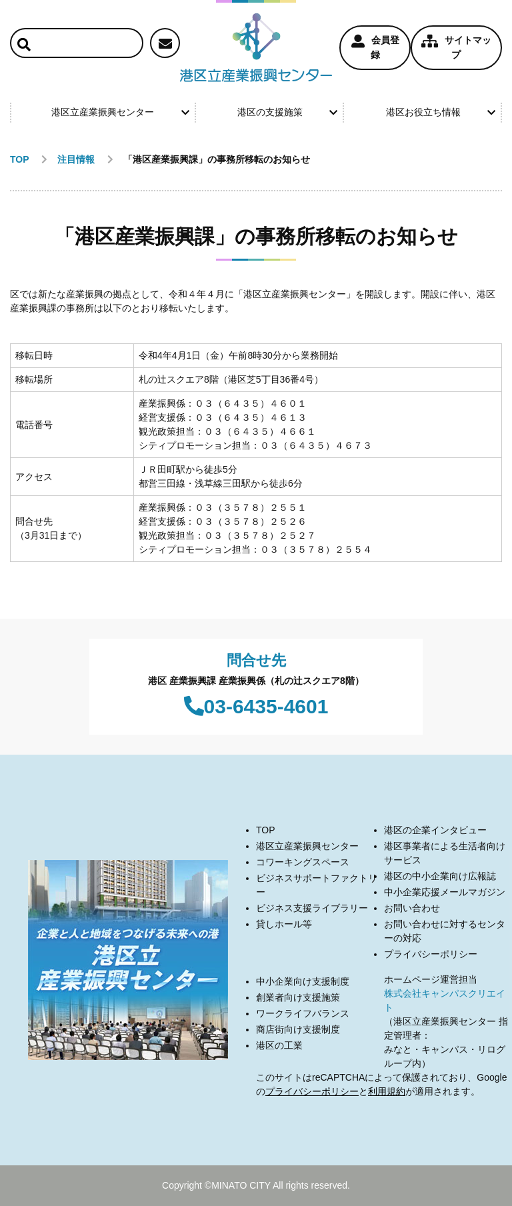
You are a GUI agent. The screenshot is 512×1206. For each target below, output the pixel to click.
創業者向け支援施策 (298, 997)
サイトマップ (456, 47)
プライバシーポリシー (430, 954)
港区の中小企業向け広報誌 (440, 876)
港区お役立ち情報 (440, 112)
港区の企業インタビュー (435, 830)
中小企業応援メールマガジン (444, 892)
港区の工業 (279, 1045)
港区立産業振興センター (120, 112)
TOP (265, 830)
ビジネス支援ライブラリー (312, 908)
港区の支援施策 (287, 112)
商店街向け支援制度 (298, 1029)
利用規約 (386, 1091)
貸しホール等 (284, 924)
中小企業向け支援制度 (302, 981)
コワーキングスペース (302, 862)
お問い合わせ (412, 908)
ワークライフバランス (302, 1013)
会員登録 (375, 47)
